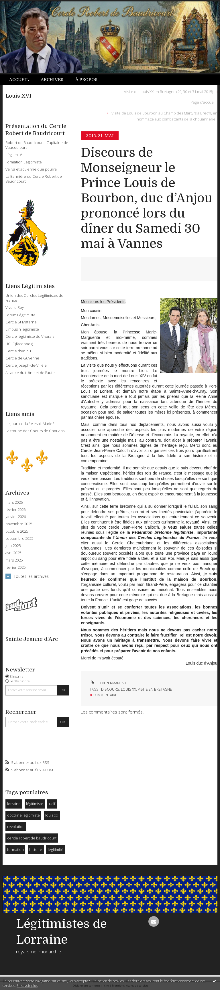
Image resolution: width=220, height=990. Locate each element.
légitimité (55, 849)
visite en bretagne (155, 689)
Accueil (19, 79)
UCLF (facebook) (19, 343)
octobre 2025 (16, 531)
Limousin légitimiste (22, 329)
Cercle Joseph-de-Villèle (26, 365)
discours (110, 689)
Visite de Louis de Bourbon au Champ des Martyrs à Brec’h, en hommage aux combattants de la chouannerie (164, 115)
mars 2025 (14, 560)
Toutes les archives (31, 576)
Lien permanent (108, 683)
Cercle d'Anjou (18, 350)
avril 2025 (13, 552)
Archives (52, 79)
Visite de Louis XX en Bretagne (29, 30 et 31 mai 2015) (168, 91)
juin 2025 (13, 545)
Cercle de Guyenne (22, 358)
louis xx (51, 815)
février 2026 (15, 509)
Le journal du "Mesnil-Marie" (29, 423)
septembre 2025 (19, 538)
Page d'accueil (202, 102)
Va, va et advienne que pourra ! (31, 169)
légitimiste (34, 803)
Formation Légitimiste (23, 162)
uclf (52, 803)
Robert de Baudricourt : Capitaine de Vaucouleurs (36, 145)
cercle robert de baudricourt (31, 838)
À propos (86, 79)
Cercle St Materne (21, 322)
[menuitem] (22, 79)
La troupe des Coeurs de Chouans (34, 430)
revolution (16, 826)
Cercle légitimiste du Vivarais (29, 336)
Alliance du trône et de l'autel (30, 372)
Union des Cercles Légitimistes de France (34, 298)
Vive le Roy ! (15, 307)
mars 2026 (14, 502)
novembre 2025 (18, 523)
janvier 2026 (15, 516)
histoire (35, 849)
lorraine (14, 803)
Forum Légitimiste (20, 314)
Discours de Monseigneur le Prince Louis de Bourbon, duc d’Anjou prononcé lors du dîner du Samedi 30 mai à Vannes (147, 198)
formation (15, 849)
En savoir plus (27, 985)
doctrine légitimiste (23, 815)
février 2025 (15, 567)
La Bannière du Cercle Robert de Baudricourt (33, 179)
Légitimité (13, 154)
